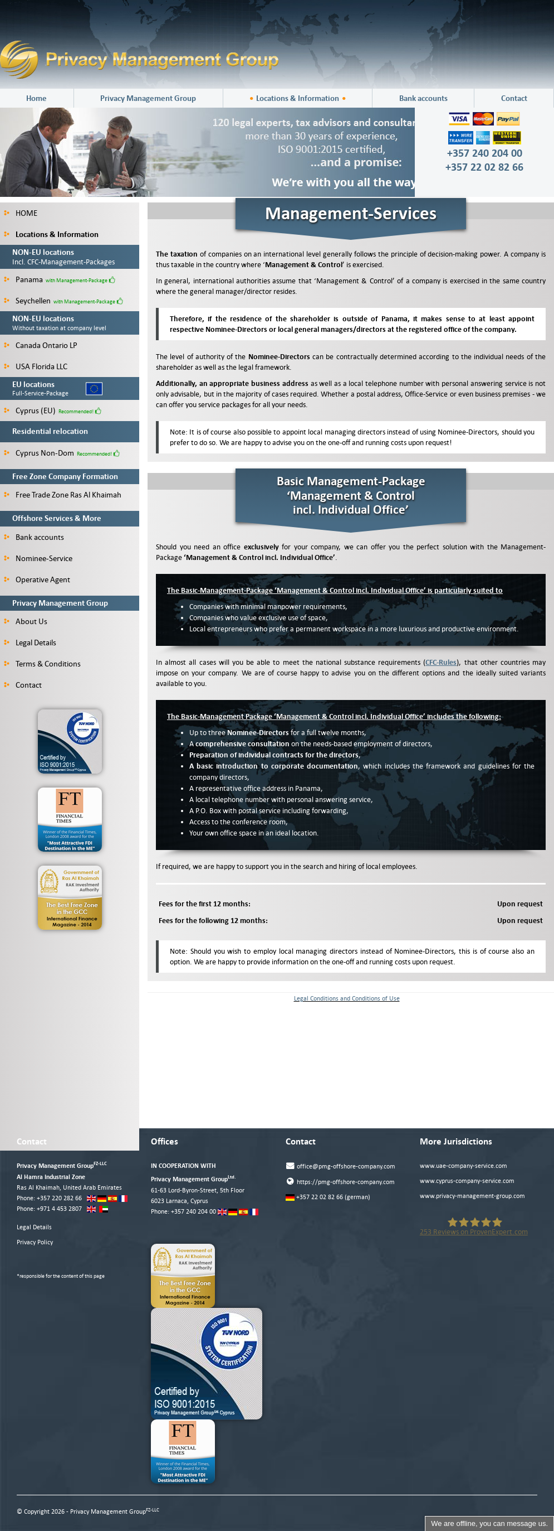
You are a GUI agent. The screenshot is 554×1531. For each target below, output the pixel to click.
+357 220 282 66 (59, 1198)
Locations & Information (297, 98)
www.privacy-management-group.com (472, 1196)
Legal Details (30, 642)
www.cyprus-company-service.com (467, 1181)
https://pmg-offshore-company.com (340, 1181)
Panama (23, 279)
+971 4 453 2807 (59, 1209)
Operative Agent (37, 579)
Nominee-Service (38, 558)
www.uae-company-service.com (463, 1166)
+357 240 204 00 (193, 1211)
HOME (20, 213)
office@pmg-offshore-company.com (341, 1166)
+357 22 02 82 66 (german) (328, 1197)
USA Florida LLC (35, 366)
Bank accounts (423, 98)
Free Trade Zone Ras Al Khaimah (62, 494)
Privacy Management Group (148, 98)
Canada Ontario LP (40, 345)
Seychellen (27, 300)
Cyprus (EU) (30, 410)
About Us (25, 621)
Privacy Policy (35, 1242)
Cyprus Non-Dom (39, 452)
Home (36, 98)
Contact (514, 98)
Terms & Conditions (42, 663)
